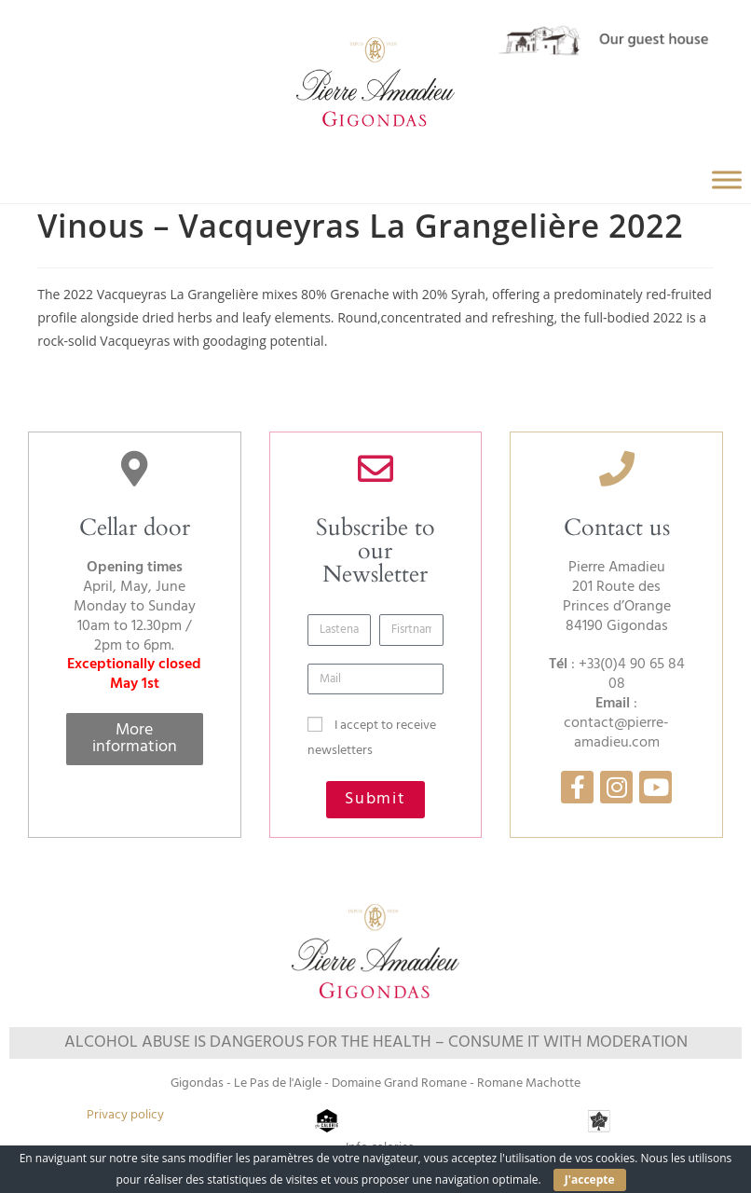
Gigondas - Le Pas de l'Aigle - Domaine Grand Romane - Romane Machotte (375, 1083)
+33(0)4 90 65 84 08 (632, 674)
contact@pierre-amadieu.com (616, 733)
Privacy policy (125, 1115)
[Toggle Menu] (727, 179)
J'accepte (590, 1179)
